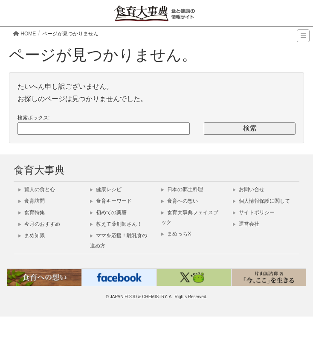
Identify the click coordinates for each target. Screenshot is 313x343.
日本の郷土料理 (182, 189)
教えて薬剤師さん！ (116, 224)
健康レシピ (106, 189)
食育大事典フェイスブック (189, 217)
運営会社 (246, 224)
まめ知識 (31, 235)
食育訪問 (31, 201)
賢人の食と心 (36, 189)
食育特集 (31, 212)
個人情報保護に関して (261, 201)
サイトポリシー (254, 212)
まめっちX (176, 234)
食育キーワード (111, 201)
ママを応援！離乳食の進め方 (118, 240)
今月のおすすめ (39, 224)
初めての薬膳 (108, 212)
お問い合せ (248, 189)
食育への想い (179, 201)
